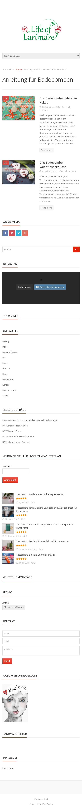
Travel (5, 395)
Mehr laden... (24, 287)
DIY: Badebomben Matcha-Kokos (18, 436)
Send (7, 660)
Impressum (7, 768)
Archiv (5, 602)
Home (19, 69)
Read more (46, 150)
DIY (5, 98)
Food (4, 363)
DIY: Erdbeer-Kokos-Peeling (15, 442)
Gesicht (6, 368)
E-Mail (6, 466)
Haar (4, 373)
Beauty (5, 341)
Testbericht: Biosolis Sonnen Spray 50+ (36, 554)
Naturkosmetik (9, 390)
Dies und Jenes (9, 352)
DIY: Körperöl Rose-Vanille (15, 425)
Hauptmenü (8, 379)
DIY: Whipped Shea (11, 431)
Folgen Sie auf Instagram (50, 287)
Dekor (5, 346)
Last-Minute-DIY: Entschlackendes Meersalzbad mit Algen (30, 420)
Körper (5, 384)
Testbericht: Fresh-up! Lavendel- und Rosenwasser (42, 541)
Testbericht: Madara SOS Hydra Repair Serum (39, 494)
